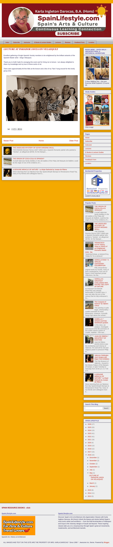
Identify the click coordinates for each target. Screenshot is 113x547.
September (94, 467)
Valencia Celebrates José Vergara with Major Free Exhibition (102, 357)
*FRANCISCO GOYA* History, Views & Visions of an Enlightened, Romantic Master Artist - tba (96, 247)
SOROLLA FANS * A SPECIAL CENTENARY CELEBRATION (102, 262)
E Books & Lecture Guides (42, 42)
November (93, 460)
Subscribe (16, 42)
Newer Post (8, 141)
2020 (90, 443)
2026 (90, 424)
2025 (90, 427)
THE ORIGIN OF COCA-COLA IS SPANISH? (28, 159)
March (92, 483)
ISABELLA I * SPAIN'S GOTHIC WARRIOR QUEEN (101, 321)
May (91, 473)
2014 (90, 493)
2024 (90, 430)
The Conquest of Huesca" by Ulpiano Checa (101, 304)
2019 (90, 446)
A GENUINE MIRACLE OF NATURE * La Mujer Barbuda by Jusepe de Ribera (40, 169)
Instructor (27, 42)
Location (91, 42)
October (93, 464)
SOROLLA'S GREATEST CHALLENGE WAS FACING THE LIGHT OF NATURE (102, 282)
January (93, 486)
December (93, 457)
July (91, 470)
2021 (90, 439)
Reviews (67, 42)
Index (7, 42)
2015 (90, 490)
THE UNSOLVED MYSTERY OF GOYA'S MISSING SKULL (33, 148)
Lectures (58, 42)
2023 (90, 433)
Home (41, 141)
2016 (90, 455)
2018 (90, 449)
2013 (90, 496)
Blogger (106, 542)
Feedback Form (79, 42)
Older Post (73, 141)
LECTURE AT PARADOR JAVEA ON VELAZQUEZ (96, 477)
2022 (90, 436)
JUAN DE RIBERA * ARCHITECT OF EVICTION (101, 338)
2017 (90, 452)
